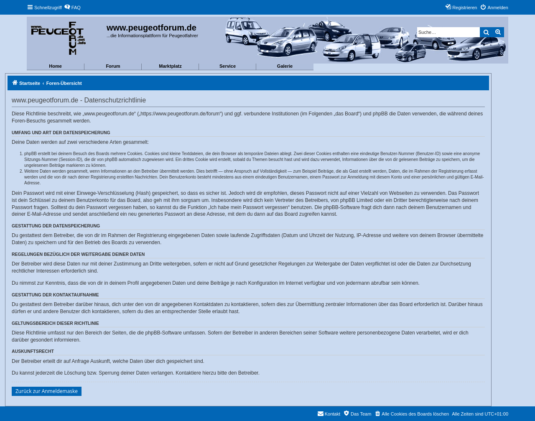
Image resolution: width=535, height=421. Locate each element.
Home (55, 66)
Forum (113, 66)
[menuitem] (72, 8)
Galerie (285, 66)
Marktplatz (170, 66)
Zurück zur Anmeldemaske (46, 391)
